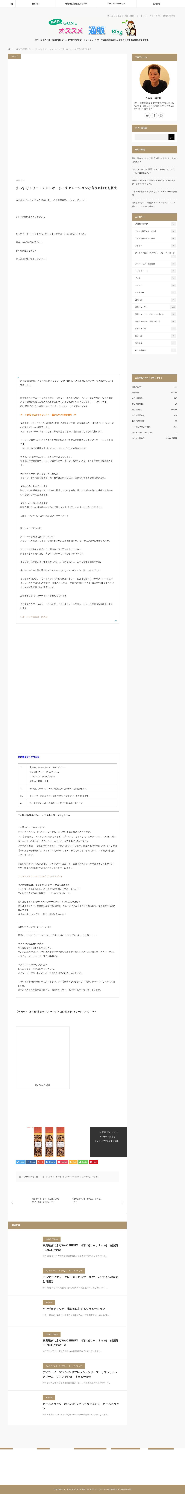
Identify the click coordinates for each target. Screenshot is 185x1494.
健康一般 (155, 300)
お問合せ (156, 4)
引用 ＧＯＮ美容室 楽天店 (34, 616)
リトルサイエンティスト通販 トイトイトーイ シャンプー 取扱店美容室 (90, 1489)
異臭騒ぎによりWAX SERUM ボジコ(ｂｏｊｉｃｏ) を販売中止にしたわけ (80, 1247)
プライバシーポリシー (116, 4)
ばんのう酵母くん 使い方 (155, 231)
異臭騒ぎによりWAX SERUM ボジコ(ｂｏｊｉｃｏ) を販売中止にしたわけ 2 (80, 1343)
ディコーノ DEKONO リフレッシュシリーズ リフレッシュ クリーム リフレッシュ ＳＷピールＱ (80, 1374)
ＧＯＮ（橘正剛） (155, 98)
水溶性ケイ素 (155, 328)
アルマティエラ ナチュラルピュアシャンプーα (40, 876)
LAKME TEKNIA (52, 1239)
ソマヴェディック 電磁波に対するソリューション (74, 1308)
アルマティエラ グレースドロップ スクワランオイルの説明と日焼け (80, 1279)
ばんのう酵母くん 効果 (155, 238)
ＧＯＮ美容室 (155, 350)
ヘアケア (14, 56)
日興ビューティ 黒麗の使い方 (155, 321)
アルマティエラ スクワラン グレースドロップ (64, 1271)
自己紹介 (35, 4)
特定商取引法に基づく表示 (76, 4)
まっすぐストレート (53, 1177)
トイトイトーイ (155, 271)
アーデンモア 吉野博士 (155, 264)
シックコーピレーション (90, 1177)
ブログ (155, 278)
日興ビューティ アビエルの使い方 (155, 314)
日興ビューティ (155, 307)
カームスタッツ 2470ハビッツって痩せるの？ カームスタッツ (81, 1406)
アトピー (155, 246)
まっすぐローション (70, 1177)
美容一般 (34, 1177)
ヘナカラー (155, 292)
